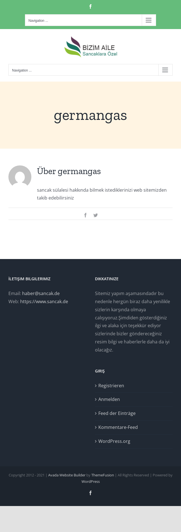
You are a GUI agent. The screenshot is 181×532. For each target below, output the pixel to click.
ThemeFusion (102, 475)
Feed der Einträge (117, 413)
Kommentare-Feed (118, 427)
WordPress (91, 481)
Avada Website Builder (66, 475)
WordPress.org (114, 441)
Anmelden (109, 399)
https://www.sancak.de (44, 301)
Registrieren (111, 386)
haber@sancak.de (41, 293)
